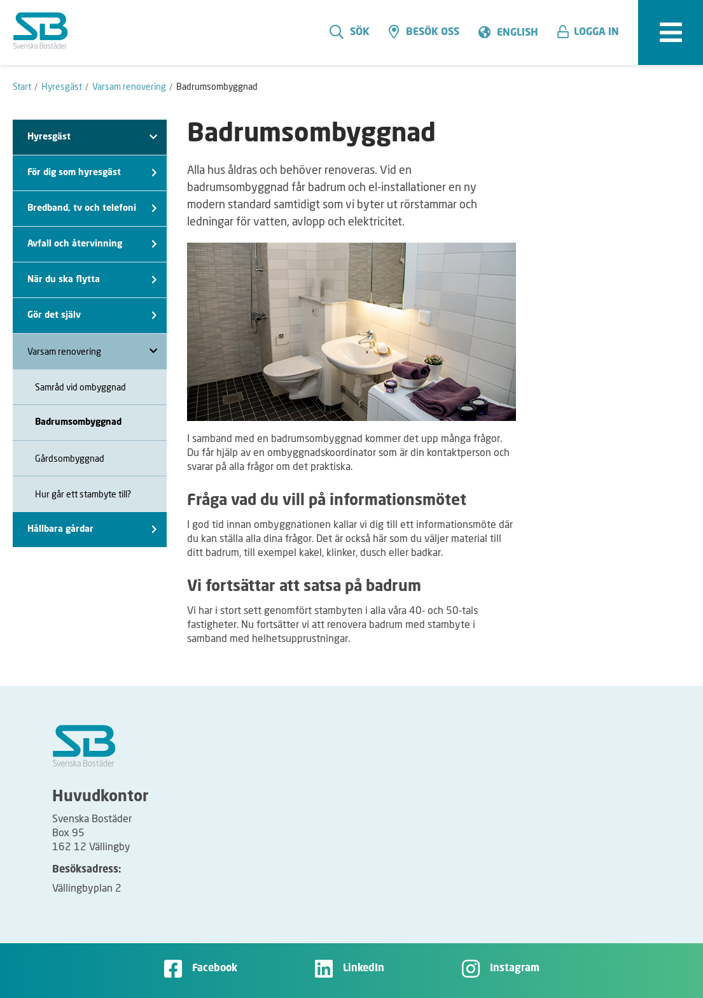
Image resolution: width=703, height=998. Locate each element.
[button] (593, 32)
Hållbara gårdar (92, 529)
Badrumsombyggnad (78, 422)
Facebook (214, 969)
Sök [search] (350, 32)
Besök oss (424, 32)
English (517, 33)
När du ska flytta (92, 280)
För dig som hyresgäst (92, 173)
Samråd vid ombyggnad (80, 386)
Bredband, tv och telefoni (92, 208)
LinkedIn (363, 969)
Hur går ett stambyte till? (83, 493)
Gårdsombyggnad (69, 458)
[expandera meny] (670, 32)
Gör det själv (92, 315)
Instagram (514, 969)
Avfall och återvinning (92, 244)
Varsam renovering (92, 351)
